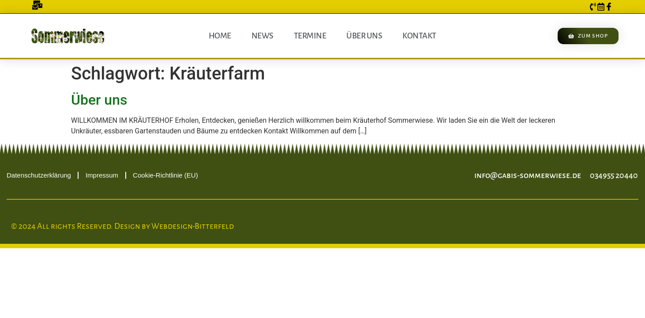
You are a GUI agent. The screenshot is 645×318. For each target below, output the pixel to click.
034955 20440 (614, 175)
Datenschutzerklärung (39, 175)
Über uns (364, 35)
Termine (310, 35)
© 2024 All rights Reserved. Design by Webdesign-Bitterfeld (122, 226)
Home (220, 35)
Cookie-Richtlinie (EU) (165, 175)
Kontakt (419, 35)
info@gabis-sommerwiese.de (527, 175)
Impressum (102, 175)
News (262, 35)
